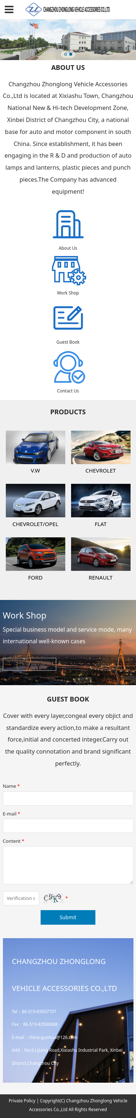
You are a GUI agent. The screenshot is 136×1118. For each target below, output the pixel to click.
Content (14, 841)
